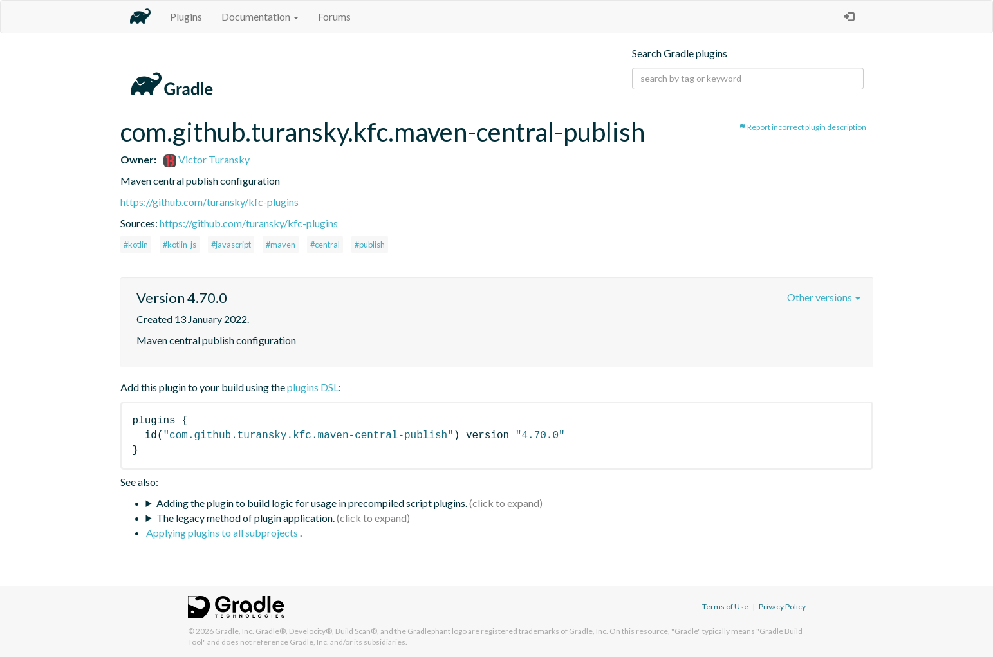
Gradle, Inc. (234, 631)
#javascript (231, 244)
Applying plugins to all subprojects (223, 532)
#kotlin (136, 244)
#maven (280, 244)
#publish (370, 244)
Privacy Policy (782, 606)
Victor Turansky (206, 159)
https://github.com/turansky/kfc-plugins (209, 202)
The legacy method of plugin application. (245, 518)
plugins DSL (313, 387)
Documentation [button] (260, 16)
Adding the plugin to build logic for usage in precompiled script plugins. (311, 503)
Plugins (186, 16)
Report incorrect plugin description (802, 127)
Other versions (823, 297)
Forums (334, 16)
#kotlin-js (179, 244)
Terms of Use (725, 606)
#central (325, 244)
